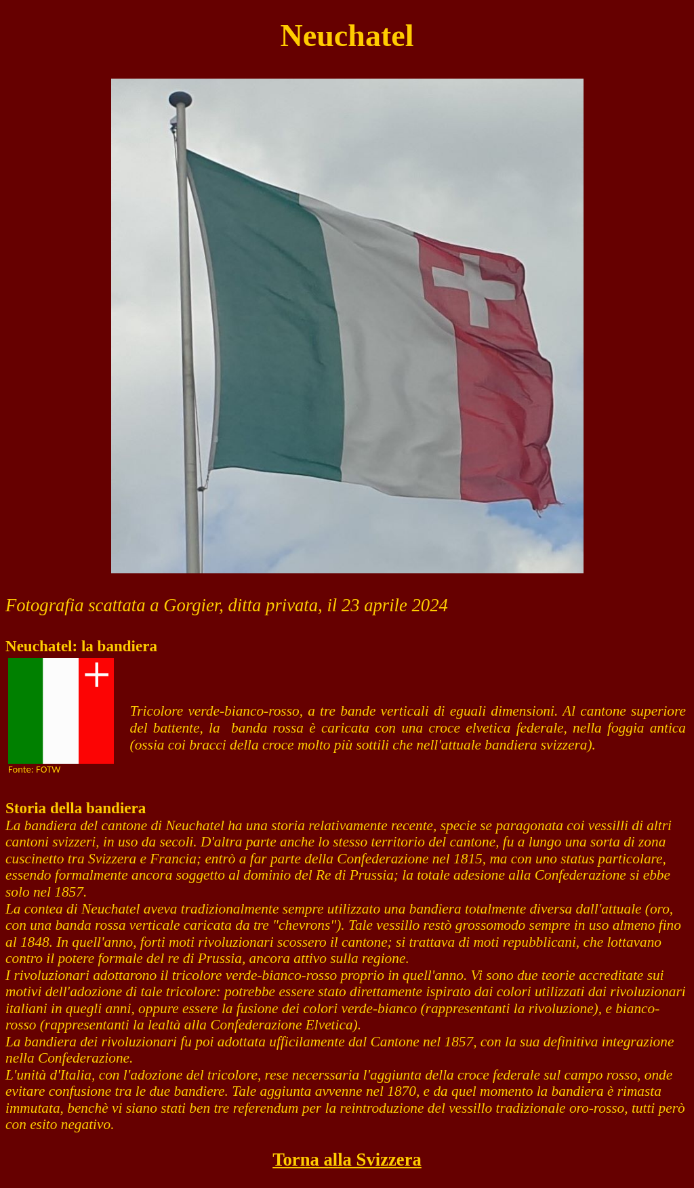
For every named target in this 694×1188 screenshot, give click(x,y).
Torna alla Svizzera (347, 1159)
